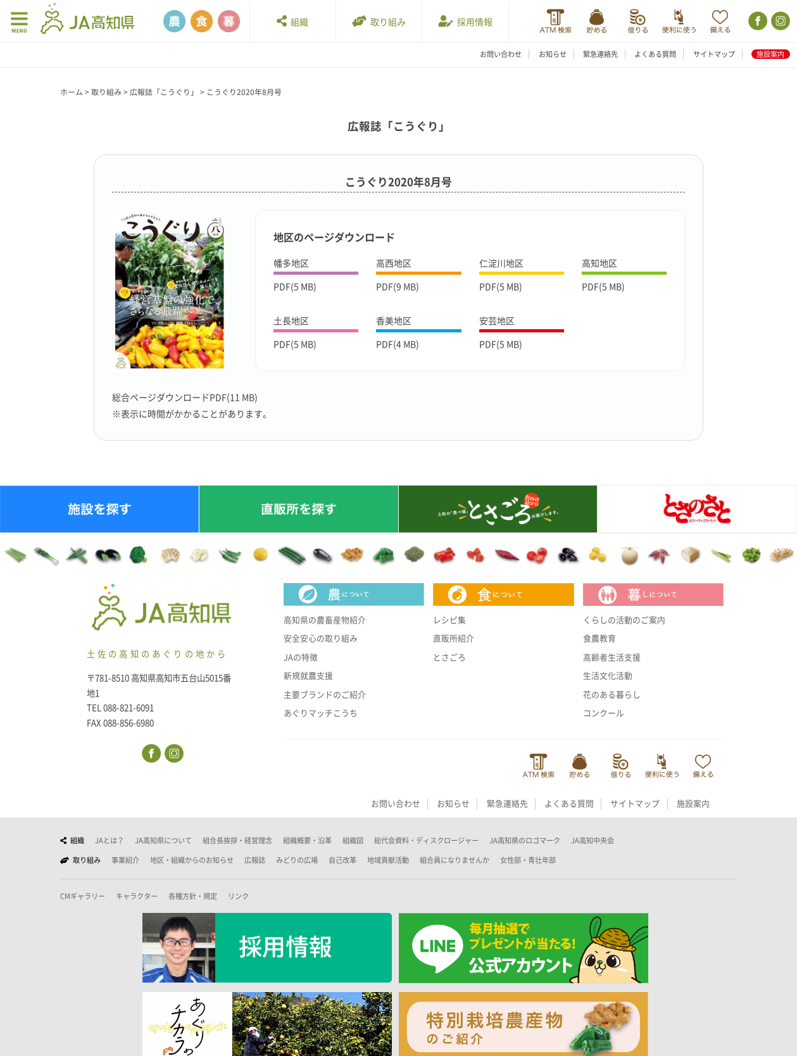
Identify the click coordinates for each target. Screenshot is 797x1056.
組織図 (352, 840)
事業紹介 (125, 860)
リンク (238, 896)
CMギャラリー (82, 896)
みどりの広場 (297, 860)
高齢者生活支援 (612, 657)
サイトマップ (714, 54)
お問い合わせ (501, 54)
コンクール (603, 712)
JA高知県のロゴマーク (524, 840)
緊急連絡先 (600, 54)
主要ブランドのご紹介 (325, 694)
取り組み (379, 21)
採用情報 (466, 21)
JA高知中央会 (592, 840)
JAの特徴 (301, 657)
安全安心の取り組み (321, 638)
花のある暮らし (612, 694)
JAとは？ (109, 840)
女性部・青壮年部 (528, 860)
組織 (292, 21)
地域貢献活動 (388, 860)
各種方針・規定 (192, 896)
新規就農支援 (308, 675)
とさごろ (449, 657)
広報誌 (254, 860)
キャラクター (137, 896)
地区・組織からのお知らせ (192, 860)
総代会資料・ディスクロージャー (426, 840)
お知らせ (553, 54)
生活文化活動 (607, 675)
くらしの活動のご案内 (624, 619)
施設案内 (770, 54)
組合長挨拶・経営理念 (237, 840)
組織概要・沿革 (307, 840)
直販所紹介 (453, 638)
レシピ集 (449, 619)
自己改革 (342, 860)
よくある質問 (655, 54)
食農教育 (599, 638)
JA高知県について (163, 840)
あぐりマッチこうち (321, 712)
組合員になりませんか (454, 860)
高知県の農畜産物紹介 (325, 619)
